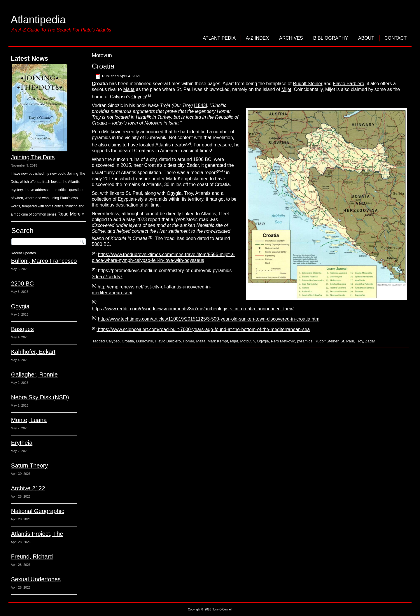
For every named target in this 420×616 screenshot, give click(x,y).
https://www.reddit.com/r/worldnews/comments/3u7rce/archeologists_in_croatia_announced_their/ (193, 308)
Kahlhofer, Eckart (33, 352)
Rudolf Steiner (307, 83)
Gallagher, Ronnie (34, 374)
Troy (359, 341)
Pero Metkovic (283, 341)
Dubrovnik (144, 341)
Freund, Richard (32, 556)
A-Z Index (257, 38)
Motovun (247, 341)
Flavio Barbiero (168, 341)
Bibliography (330, 38)
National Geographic (37, 511)
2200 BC (22, 283)
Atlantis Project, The (37, 534)
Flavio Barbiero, (349, 83)
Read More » (71, 213)
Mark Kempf (217, 341)
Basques (22, 329)
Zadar (370, 341)
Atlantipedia (38, 20)
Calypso (113, 341)
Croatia (103, 66)
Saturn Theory (29, 465)
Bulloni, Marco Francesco (44, 261)
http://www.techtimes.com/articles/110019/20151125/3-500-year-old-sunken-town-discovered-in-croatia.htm (208, 319)
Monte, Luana (29, 420)
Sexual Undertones (36, 579)
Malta (128, 89)
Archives (291, 38)
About (366, 38)
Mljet (286, 89)
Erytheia (21, 443)
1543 (200, 105)
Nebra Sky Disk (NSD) (40, 397)
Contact (395, 38)
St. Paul (347, 341)
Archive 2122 (28, 488)
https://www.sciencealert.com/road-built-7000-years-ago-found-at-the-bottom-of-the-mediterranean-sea (203, 329)
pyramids (305, 341)
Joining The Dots (33, 157)
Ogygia (20, 306)
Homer (188, 341)
